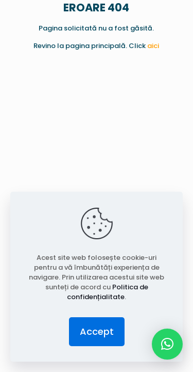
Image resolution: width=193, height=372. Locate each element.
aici (153, 46)
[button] (167, 344)
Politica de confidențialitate (107, 292)
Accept (97, 331)
